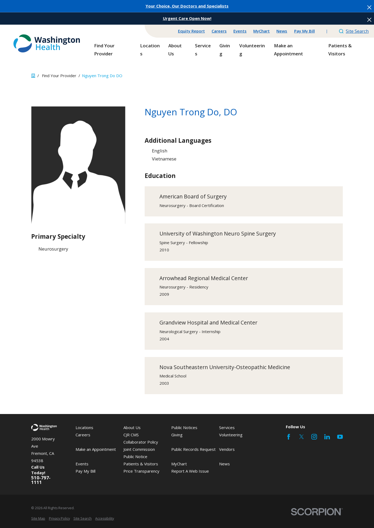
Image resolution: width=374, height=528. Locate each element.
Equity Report (191, 31)
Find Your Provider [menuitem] (104, 49)
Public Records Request (193, 449)
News (281, 31)
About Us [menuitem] (175, 49)
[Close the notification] (369, 7)
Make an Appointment (96, 449)
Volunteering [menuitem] (252, 49)
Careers (219, 31)
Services (227, 427)
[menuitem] (38, 519)
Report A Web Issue (190, 471)
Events (240, 31)
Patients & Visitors (140, 463)
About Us (132, 427)
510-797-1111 (41, 480)
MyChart (261, 31)
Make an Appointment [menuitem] (288, 49)
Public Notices (184, 427)
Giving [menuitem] (224, 49)
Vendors (227, 449)
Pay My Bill (304, 31)
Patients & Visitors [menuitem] (340, 49)
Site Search (354, 31)
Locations (84, 427)
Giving (177, 434)
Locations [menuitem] (150, 49)
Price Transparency (141, 471)
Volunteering (231, 434)
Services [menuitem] (203, 49)
